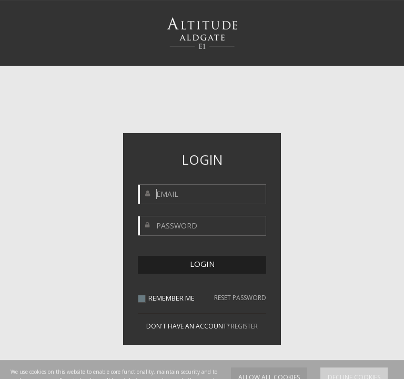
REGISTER (244, 326)
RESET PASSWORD (240, 298)
